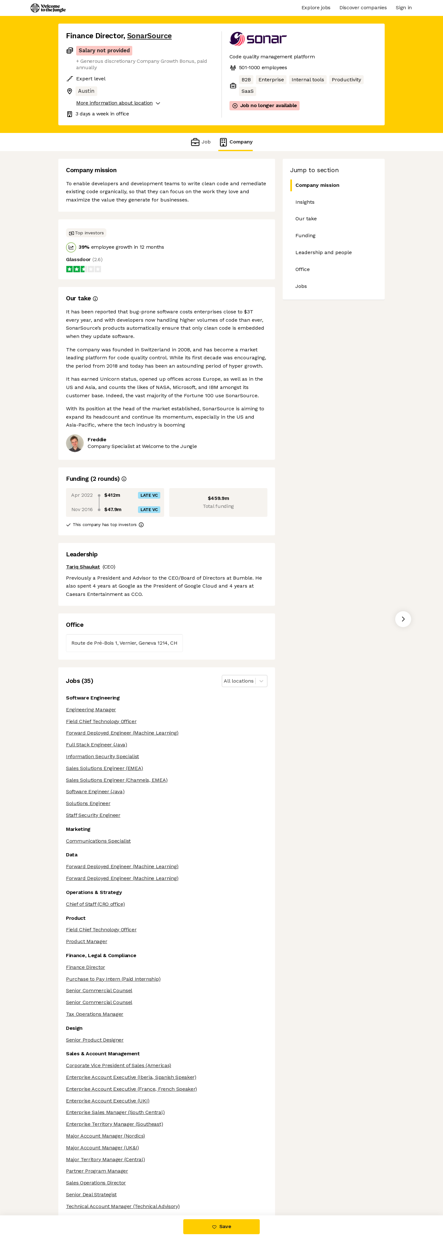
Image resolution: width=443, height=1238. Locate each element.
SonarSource (149, 36)
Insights (305, 202)
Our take (306, 219)
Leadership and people (323, 252)
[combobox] (224, 681)
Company (235, 142)
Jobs (301, 286)
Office (302, 269)
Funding (305, 235)
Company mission (314, 185)
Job (200, 142)
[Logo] (48, 8)
